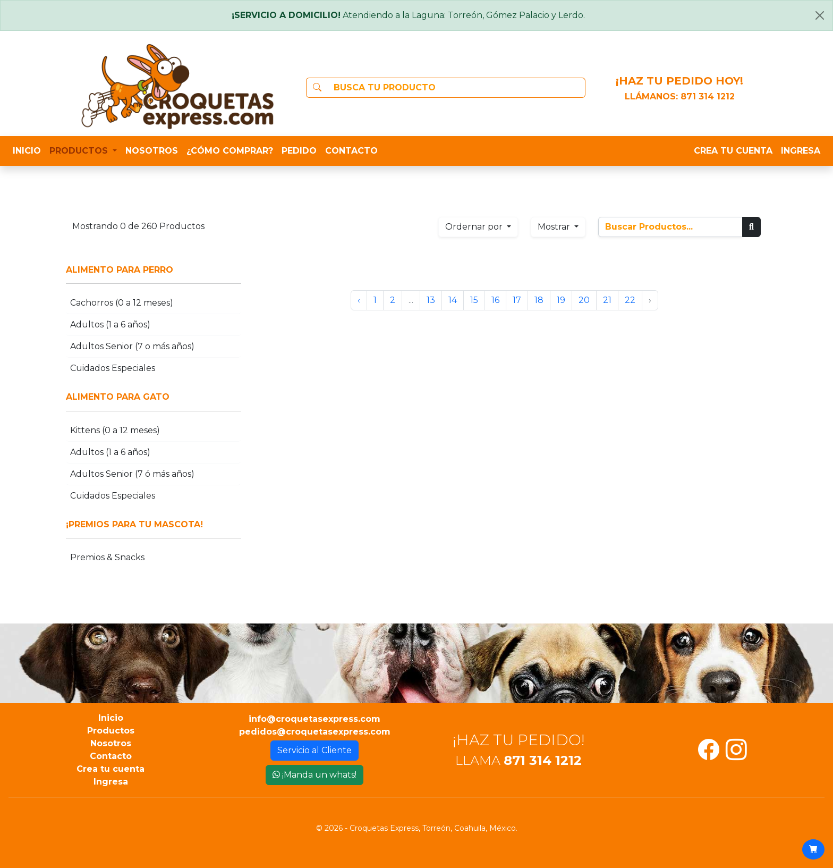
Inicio (110, 718)
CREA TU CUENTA (733, 151)
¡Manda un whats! (314, 775)
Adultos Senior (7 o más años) (132, 346)
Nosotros (110, 743)
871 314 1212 (708, 96)
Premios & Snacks (107, 557)
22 (630, 300)
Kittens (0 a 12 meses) (115, 430)
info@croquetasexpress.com (314, 719)
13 (431, 300)
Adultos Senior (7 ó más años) (132, 474)
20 (584, 300)
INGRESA (800, 151)
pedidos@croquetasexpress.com (314, 732)
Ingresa (111, 782)
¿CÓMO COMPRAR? (229, 151)
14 (452, 300)
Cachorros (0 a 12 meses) (121, 303)
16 (495, 300)
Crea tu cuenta (110, 769)
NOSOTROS (151, 151)
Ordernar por (475, 227)
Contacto (111, 756)
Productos (110, 731)
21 (607, 300)
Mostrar (555, 227)
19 (561, 300)
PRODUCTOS (79, 151)
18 (538, 300)
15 (474, 300)
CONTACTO (351, 151)
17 (517, 300)
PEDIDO (299, 151)
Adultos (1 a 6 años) (110, 324)
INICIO (27, 151)
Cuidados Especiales (112, 368)
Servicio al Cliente (314, 750)
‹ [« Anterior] (359, 300)
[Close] (819, 15)
